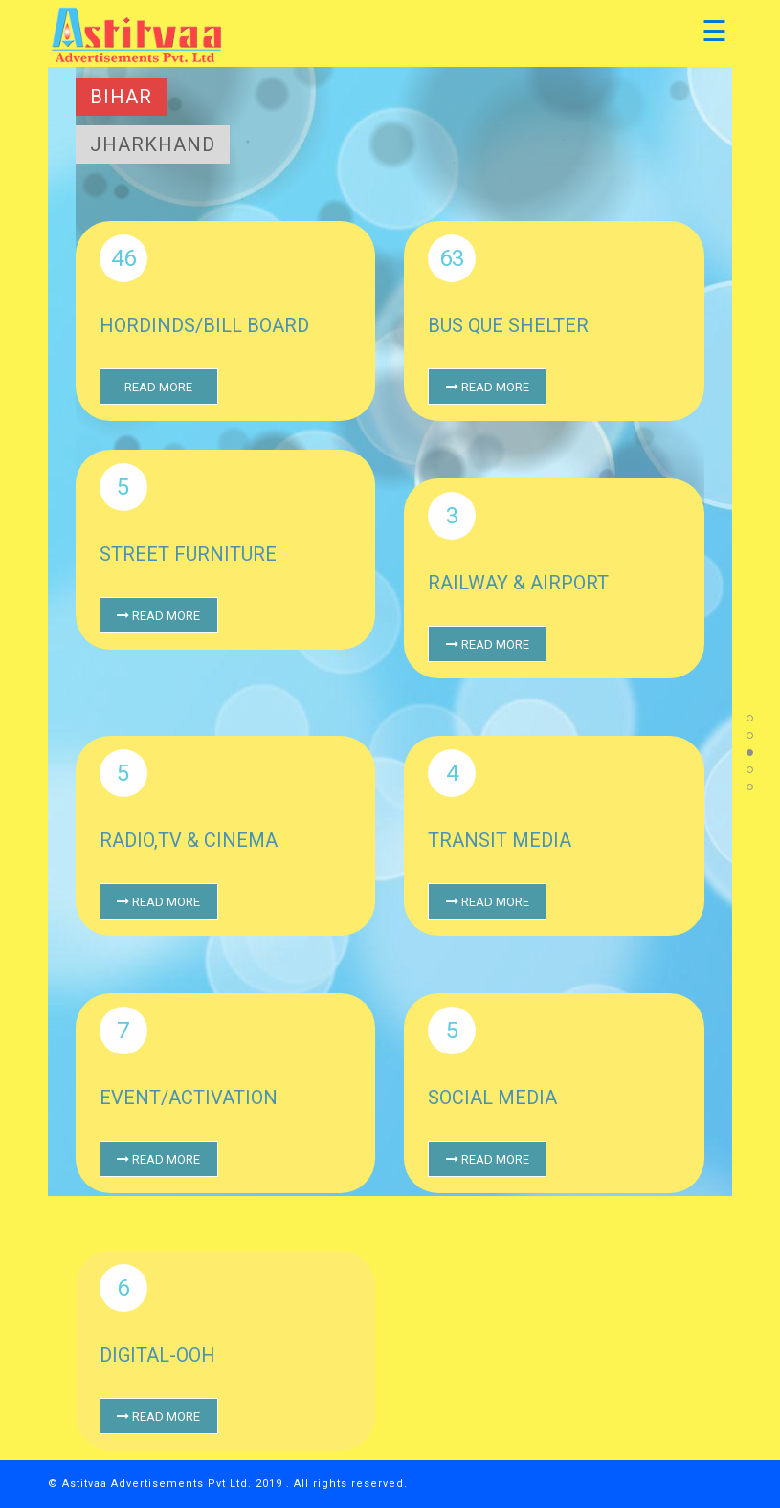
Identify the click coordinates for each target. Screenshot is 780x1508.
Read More (158, 387)
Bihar (121, 96)
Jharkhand (152, 144)
